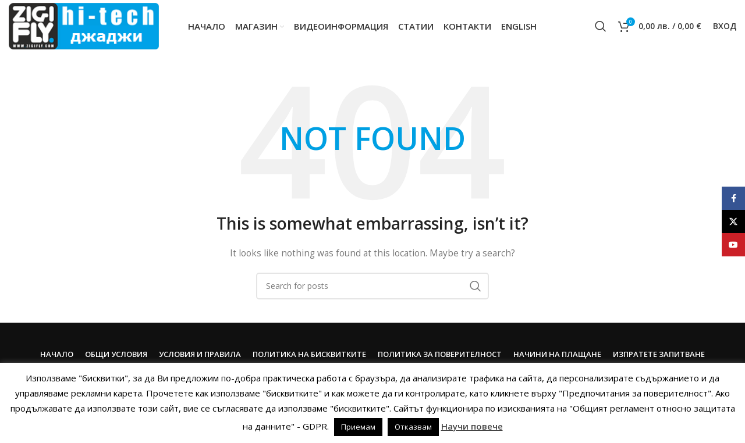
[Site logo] (84, 25)
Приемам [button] (358, 426)
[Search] (600, 26)
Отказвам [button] (413, 426)
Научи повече (472, 426)
